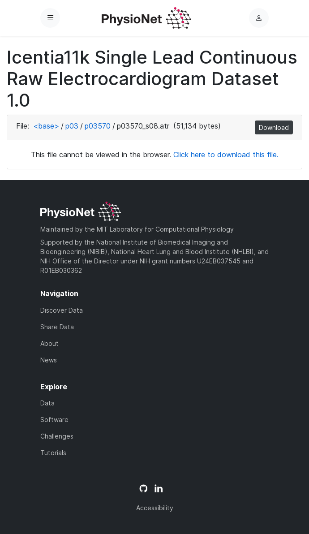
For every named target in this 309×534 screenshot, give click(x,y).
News (48, 360)
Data (47, 403)
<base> (46, 125)
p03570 (98, 125)
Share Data (57, 327)
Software (54, 419)
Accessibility (154, 508)
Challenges (56, 436)
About (49, 343)
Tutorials (53, 452)
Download (274, 127)
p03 (71, 125)
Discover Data (61, 310)
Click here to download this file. (226, 154)
